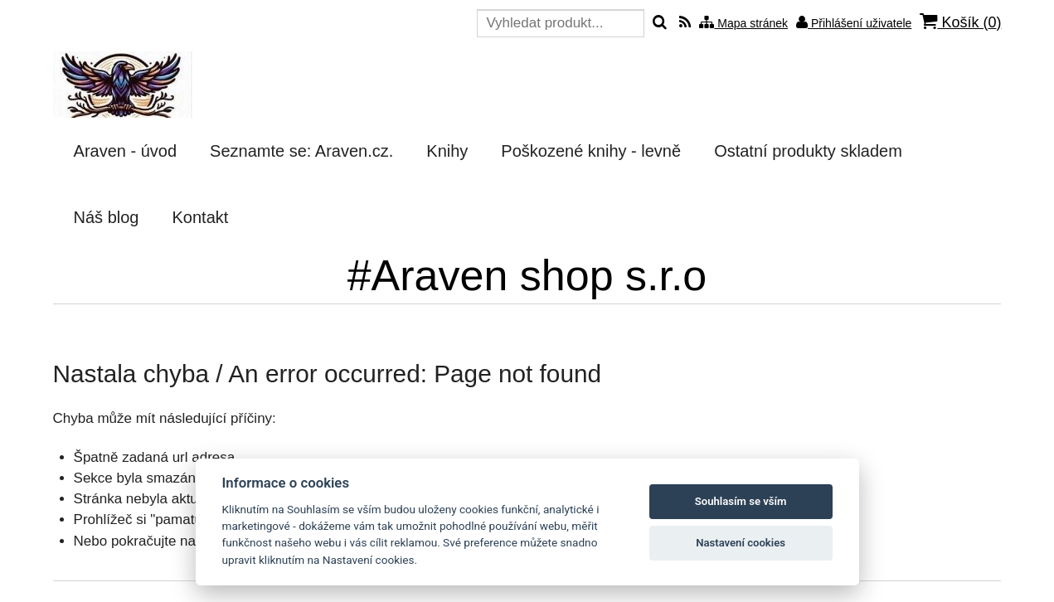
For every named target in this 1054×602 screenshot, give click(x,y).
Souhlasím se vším (741, 501)
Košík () (960, 22)
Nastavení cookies (740, 542)
